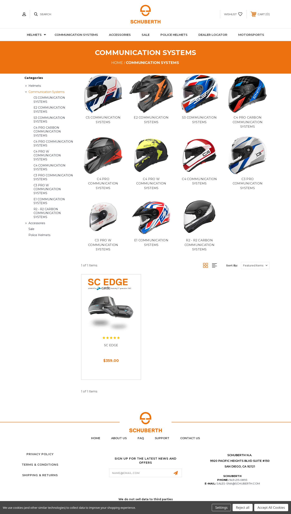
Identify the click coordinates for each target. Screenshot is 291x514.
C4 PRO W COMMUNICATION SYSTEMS (47, 155)
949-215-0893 (238, 479)
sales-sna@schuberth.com (238, 483)
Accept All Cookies (271, 507)
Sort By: (232, 265)
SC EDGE (111, 345)
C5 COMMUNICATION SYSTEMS (49, 100)
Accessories (120, 35)
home (95, 438)
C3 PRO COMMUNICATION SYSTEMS (53, 177)
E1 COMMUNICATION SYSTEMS (49, 201)
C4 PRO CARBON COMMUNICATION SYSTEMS (47, 131)
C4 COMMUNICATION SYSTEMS (49, 167)
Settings (221, 507)
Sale (146, 35)
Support (162, 438)
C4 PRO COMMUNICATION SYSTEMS (53, 143)
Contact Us (190, 438)
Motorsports (251, 35)
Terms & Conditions (40, 464)
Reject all (242, 507)
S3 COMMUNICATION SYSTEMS (49, 120)
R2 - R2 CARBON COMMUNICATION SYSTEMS (47, 213)
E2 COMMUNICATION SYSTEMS (49, 109)
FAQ (141, 438)
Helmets (36, 35)
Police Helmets (174, 35)
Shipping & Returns (40, 475)
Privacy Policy (40, 454)
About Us (119, 438)
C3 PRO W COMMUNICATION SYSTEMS (47, 189)
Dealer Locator (212, 35)
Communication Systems (76, 35)
